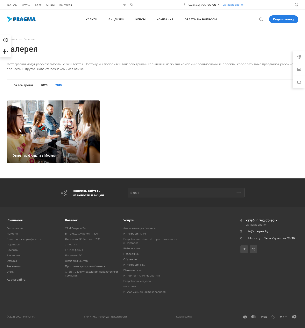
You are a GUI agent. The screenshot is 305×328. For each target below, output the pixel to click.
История (12, 233)
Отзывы (12, 260)
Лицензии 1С (73, 255)
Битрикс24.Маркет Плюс (81, 233)
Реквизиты (14, 266)
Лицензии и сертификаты (24, 239)
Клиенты (12, 249)
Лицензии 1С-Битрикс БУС (82, 239)
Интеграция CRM (134, 233)
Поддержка (131, 253)
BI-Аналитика (132, 270)
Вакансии (13, 255)
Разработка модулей (137, 281)
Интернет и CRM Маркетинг (141, 275)
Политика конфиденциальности (105, 316)
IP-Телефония (74, 249)
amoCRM (71, 244)
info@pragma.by (257, 231)
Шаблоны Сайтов (76, 260)
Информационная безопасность (144, 291)
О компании (15, 228)
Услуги (128, 220)
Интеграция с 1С (134, 264)
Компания (15, 220)
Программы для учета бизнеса (85, 266)
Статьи (11, 271)
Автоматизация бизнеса (139, 228)
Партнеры (13, 244)
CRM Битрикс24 (75, 228)
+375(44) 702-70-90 (201, 5)
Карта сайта (16, 279)
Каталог (71, 220)
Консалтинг (131, 286)
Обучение (130, 259)
